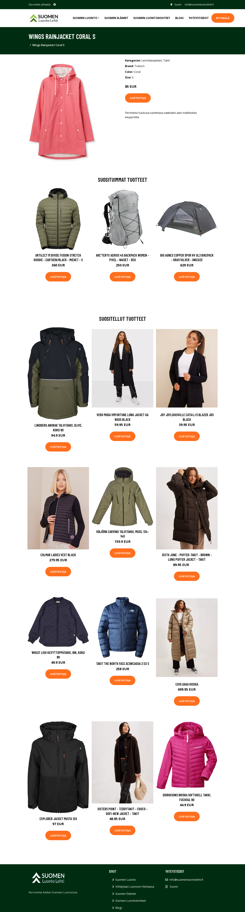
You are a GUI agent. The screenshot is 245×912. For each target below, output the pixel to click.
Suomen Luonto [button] (85, 18)
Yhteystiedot (199, 18)
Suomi (177, 4)
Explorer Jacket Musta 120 (58, 818)
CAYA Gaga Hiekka (186, 684)
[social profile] (54, 4)
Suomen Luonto (125, 880)
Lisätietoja (138, 98)
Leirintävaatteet (151, 60)
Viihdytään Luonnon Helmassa (134, 886)
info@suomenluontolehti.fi (199, 4)
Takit (166, 60)
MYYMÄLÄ (222, 18)
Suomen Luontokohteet (151, 18)
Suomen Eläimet (116, 18)
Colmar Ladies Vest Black (58, 555)
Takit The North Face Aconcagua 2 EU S (122, 663)
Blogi (179, 18)
